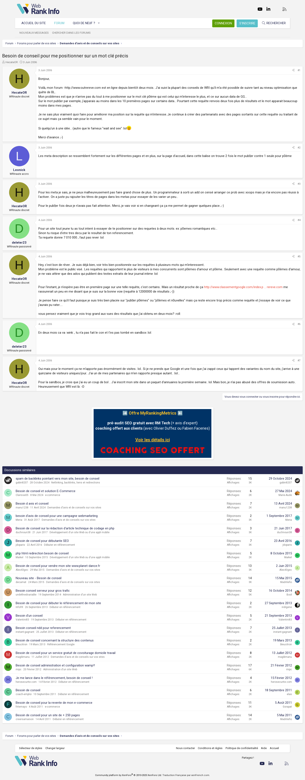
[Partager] (278, 70)
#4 (284, 220)
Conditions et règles (208, 748)
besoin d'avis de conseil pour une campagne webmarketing (71, 516)
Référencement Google (75, 644)
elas (274, 694)
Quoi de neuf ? (86, 23)
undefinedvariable (40, 594)
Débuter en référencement (74, 544)
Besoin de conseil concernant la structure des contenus (69, 640)
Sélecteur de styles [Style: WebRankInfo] (32, 748)
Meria (33, 519)
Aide (262, 748)
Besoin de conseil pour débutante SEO (57, 541)
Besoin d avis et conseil (46, 503)
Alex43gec (36, 569)
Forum (61, 23)
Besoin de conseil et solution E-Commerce (60, 491)
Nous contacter (183, 748)
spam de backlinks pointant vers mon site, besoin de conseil (72, 478)
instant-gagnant (39, 631)
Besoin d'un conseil (43, 616)
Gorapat (272, 706)
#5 (284, 256)
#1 (284, 70)
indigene (272, 607)
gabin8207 (36, 482)
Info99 (34, 607)
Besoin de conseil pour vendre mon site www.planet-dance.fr (72, 566)
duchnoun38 (37, 532)
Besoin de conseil (42, 690)
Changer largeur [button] (57, 748)
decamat (35, 582)
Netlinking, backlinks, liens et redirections (90, 482)
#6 (284, 324)
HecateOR (26, 62)
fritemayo (36, 706)
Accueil (272, 748)
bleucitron (36, 644)
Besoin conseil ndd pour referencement (58, 628)
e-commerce (67, 495)
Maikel (34, 557)
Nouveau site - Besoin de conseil (53, 578)
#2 (284, 147)
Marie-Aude (270, 495)
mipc (33, 669)
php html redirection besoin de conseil (56, 553)
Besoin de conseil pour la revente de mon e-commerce (68, 703)
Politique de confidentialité (239, 748)
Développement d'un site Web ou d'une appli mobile (94, 532)
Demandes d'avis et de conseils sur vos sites (89, 507)
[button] (101, 23)
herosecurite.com (40, 681)
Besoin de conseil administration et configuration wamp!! (70, 665)
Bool (274, 594)
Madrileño (271, 582)
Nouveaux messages (36, 32)
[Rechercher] (271, 23)
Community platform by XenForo (128, 775)
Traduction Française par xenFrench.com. (186, 775)
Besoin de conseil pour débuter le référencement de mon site (73, 603)
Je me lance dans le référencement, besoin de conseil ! (68, 678)
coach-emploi (38, 694)
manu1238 (36, 507)
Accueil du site (36, 23)
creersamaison (39, 719)
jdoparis (35, 544)
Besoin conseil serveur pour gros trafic (57, 591)
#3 (284, 183)
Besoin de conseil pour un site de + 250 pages (62, 715)
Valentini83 (37, 619)
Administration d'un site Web (95, 594)
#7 (284, 360)
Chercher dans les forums (73, 32)
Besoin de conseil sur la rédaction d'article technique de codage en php (79, 528)
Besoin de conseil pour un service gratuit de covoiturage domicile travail (80, 653)
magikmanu (37, 656)
